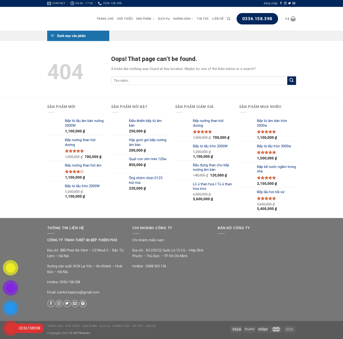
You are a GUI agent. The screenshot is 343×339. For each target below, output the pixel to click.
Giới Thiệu (125, 18)
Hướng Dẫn (183, 19)
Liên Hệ (217, 18)
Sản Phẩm (145, 19)
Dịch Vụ (164, 18)
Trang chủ (105, 18)
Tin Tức (203, 18)
